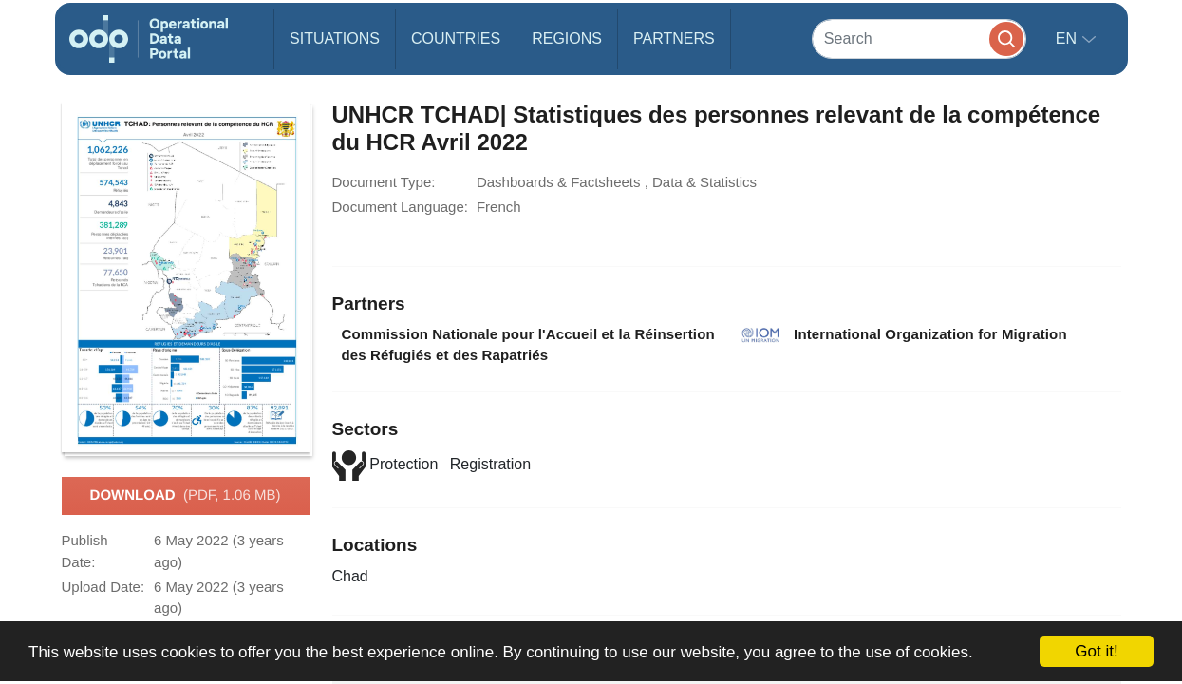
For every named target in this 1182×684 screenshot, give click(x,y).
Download (185, 495)
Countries (455, 38)
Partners (674, 38)
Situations (335, 38)
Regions (567, 38)
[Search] (919, 38)
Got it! (1096, 651)
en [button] (1068, 38)
